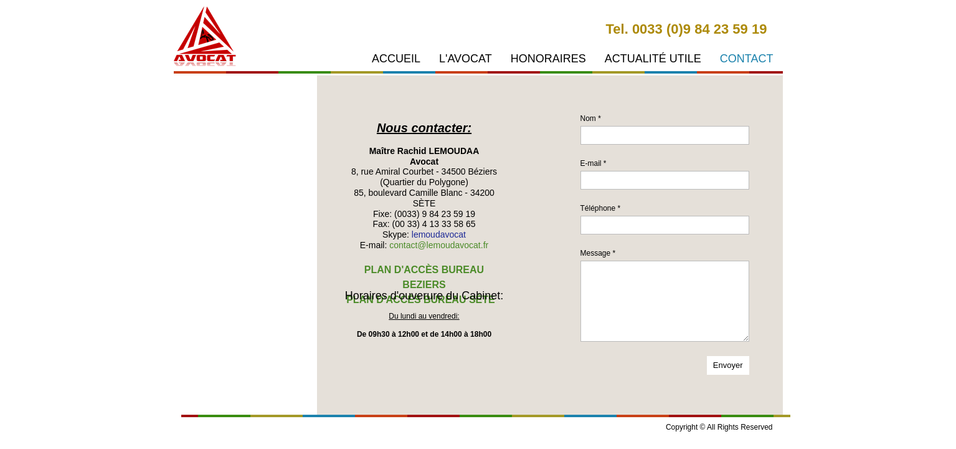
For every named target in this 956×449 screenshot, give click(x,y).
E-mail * (593, 163)
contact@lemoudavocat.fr (438, 245)
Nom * (590, 118)
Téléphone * (600, 208)
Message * (598, 253)
